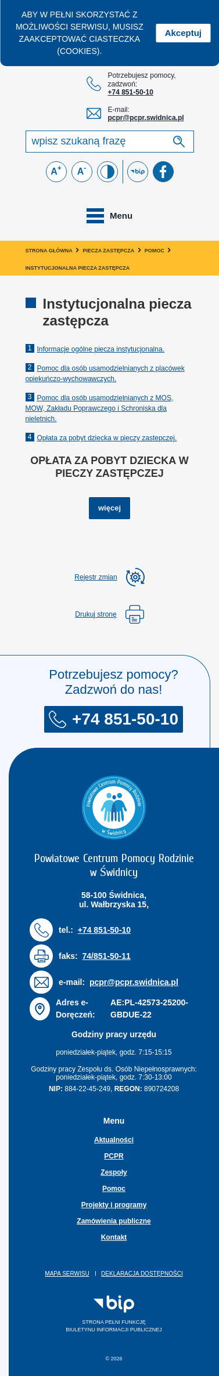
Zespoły (113, 1172)
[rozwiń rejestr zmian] (109, 577)
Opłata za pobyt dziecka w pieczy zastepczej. (107, 438)
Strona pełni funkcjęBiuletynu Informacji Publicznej (96, 1313)
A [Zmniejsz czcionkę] (82, 170)
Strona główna (49, 251)
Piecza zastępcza (108, 251)
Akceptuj (183, 33)
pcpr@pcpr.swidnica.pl (146, 118)
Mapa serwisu (67, 1273)
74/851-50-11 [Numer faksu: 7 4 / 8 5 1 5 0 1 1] (106, 956)
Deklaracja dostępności (142, 1273)
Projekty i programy (114, 1205)
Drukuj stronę (109, 614)
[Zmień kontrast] (107, 171)
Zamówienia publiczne (113, 1221)
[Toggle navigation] (109, 215)
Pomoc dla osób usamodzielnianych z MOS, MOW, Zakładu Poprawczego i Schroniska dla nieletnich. (100, 408)
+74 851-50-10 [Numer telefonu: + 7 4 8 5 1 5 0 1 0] (130, 92)
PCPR (113, 1156)
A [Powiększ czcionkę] (56, 170)
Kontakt (114, 1237)
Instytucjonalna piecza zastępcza (78, 268)
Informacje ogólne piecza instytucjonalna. (100, 349)
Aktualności (114, 1140)
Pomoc (154, 251)
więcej (114, 507)
